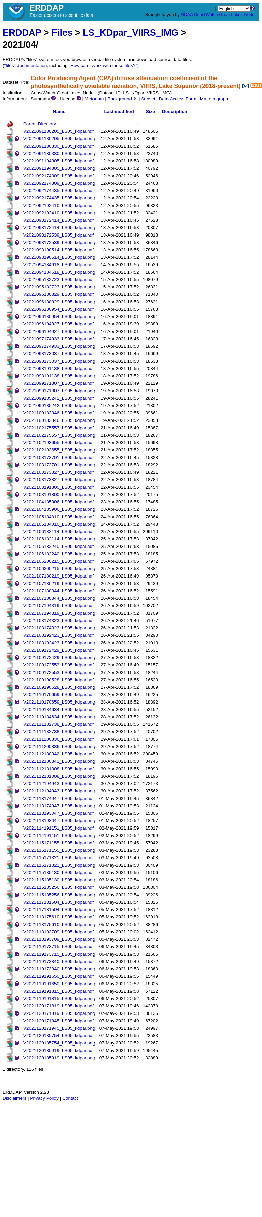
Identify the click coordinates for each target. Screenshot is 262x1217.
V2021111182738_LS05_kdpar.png (59, 731)
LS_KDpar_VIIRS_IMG (130, 32)
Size (150, 111)
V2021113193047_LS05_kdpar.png (59, 820)
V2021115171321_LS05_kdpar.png (59, 865)
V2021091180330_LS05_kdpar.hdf (58, 146)
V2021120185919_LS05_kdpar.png (59, 1057)
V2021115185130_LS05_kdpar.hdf (58, 872)
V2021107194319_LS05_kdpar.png (59, 613)
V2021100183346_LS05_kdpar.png (59, 420)
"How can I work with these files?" (103, 65)
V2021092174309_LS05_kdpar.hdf (58, 175)
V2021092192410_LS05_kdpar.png (59, 212)
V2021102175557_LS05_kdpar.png (59, 435)
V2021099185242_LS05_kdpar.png (59, 405)
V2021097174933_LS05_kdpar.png (59, 346)
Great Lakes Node (237, 14)
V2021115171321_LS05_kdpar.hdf (58, 857)
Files (61, 32)
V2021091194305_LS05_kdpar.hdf (58, 160)
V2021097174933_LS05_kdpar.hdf (58, 338)
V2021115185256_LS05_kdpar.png (59, 894)
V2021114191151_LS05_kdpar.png (59, 835)
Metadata (94, 98)
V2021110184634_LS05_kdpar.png (59, 716)
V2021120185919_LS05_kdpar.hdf (58, 1050)
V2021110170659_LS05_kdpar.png (59, 702)
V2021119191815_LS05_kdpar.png (59, 998)
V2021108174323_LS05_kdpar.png (59, 627)
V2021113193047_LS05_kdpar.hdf (58, 813)
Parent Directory (39, 123)
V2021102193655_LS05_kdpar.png (59, 450)
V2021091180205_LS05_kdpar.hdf (58, 131)
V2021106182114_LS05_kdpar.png (59, 538)
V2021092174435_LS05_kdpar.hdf (58, 190)
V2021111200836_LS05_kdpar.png (59, 746)
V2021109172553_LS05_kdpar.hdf (58, 664)
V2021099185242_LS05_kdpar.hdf (58, 398)
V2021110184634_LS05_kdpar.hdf (58, 709)
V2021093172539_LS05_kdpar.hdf (58, 235)
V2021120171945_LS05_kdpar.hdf (58, 1020)
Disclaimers (14, 1098)
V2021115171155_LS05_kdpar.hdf (58, 842)
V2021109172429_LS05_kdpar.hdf (58, 650)
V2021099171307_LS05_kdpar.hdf (58, 383)
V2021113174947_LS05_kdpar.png (59, 805)
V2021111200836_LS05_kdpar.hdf (58, 739)
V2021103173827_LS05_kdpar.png (59, 479)
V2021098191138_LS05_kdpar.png (59, 375)
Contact (70, 1098)
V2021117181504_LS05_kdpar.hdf (58, 902)
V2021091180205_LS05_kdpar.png (59, 138)
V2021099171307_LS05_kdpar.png (59, 390)
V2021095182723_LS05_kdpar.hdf (58, 279)
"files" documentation (25, 65)
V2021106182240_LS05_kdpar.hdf (58, 546)
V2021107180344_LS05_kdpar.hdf (58, 590)
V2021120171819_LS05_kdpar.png (59, 1013)
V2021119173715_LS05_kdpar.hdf (58, 946)
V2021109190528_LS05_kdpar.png (59, 687)
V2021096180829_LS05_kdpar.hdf (58, 294)
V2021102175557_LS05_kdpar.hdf (58, 427)
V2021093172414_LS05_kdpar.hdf (58, 220)
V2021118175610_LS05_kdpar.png (59, 924)
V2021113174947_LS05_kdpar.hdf (58, 798)
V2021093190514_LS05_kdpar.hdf (58, 249)
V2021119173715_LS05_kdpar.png (59, 954)
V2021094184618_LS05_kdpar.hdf (58, 264)
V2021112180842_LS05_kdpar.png (59, 761)
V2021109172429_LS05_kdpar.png (59, 657)
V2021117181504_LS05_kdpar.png (59, 909)
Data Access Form (177, 98)
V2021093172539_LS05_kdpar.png (59, 242)
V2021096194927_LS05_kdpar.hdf (58, 323)
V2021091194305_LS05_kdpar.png (59, 168)
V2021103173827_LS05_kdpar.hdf (58, 472)
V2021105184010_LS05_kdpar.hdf (58, 516)
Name (59, 111)
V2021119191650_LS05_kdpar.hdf (58, 976)
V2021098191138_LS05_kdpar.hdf (58, 368)
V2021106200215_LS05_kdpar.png (59, 568)
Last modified (119, 111)
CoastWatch (206, 14)
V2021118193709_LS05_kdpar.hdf (58, 931)
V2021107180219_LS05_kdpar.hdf (58, 576)
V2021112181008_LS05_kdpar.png (59, 776)
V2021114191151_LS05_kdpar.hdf (58, 828)
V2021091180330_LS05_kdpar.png (59, 153)
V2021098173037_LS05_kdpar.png (59, 361)
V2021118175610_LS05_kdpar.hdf (58, 916)
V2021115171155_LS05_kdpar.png (59, 850)
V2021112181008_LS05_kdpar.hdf (58, 768)
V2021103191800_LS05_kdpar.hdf (58, 487)
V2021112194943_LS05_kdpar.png (59, 790)
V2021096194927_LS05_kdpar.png (59, 331)
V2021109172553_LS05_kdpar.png (59, 672)
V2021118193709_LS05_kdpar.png (59, 939)
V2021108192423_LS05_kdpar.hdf (58, 635)
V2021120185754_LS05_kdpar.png (59, 1043)
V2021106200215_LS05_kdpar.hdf (58, 561)
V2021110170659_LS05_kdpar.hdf (58, 694)
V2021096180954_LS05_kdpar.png (59, 316)
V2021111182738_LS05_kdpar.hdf (58, 724)
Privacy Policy (44, 1098)
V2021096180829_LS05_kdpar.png (59, 301)
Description (174, 111)
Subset (148, 98)
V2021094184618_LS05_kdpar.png (59, 272)
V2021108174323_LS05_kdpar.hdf (58, 620)
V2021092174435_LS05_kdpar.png (59, 197)
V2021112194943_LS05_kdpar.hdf (58, 783)
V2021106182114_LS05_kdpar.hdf (58, 531)
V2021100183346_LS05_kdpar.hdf (58, 412)
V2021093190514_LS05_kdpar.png (59, 257)
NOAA (187, 14)
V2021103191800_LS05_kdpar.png (59, 494)
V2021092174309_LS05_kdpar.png (59, 183)
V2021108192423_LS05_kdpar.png (59, 642)
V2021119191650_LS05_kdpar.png (59, 983)
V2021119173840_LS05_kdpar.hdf (58, 961)
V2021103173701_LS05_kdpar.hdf (58, 457)
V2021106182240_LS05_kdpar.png (59, 553)
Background (123, 98)
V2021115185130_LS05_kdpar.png (59, 879)
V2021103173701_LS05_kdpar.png (59, 464)
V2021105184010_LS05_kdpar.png (59, 524)
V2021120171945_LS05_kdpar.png (59, 1028)
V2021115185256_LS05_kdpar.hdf (58, 887)
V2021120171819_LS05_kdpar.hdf (58, 1005)
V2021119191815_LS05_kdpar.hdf (58, 991)
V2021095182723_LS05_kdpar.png (59, 286)
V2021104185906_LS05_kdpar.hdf (58, 501)
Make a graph (214, 98)
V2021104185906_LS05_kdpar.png (59, 509)
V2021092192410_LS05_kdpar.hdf (58, 205)
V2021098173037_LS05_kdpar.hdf (58, 353)
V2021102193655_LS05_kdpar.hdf (58, 442)
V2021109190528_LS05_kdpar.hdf (58, 679)
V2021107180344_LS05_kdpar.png (59, 598)
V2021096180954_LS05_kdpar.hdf (58, 309)
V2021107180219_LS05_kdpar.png (59, 583)
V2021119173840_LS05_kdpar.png (59, 968)
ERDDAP (22, 32)
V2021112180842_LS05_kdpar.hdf (58, 753)
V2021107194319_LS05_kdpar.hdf (58, 605)
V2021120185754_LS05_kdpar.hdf (58, 1035)
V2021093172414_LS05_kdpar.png (59, 227)
